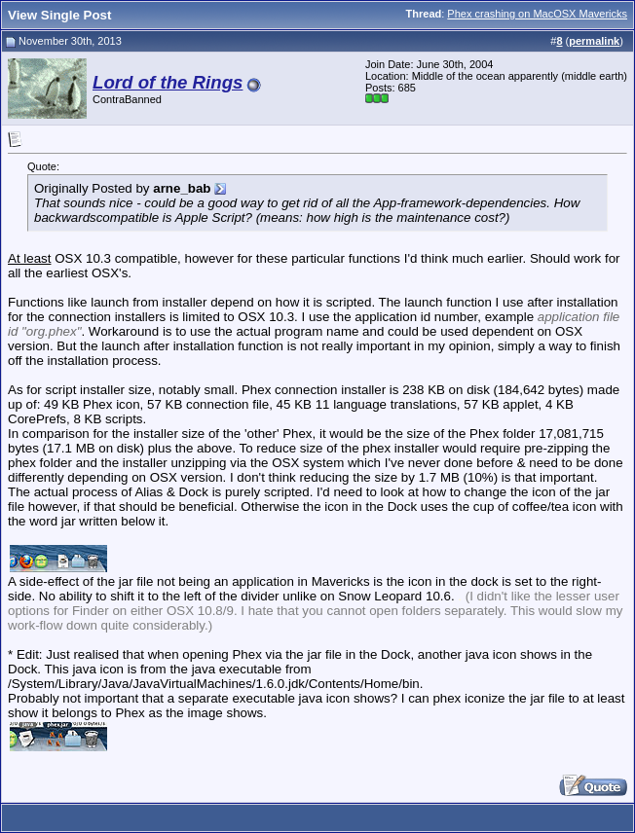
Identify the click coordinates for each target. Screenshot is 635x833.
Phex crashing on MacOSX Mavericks (537, 13)
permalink (594, 41)
